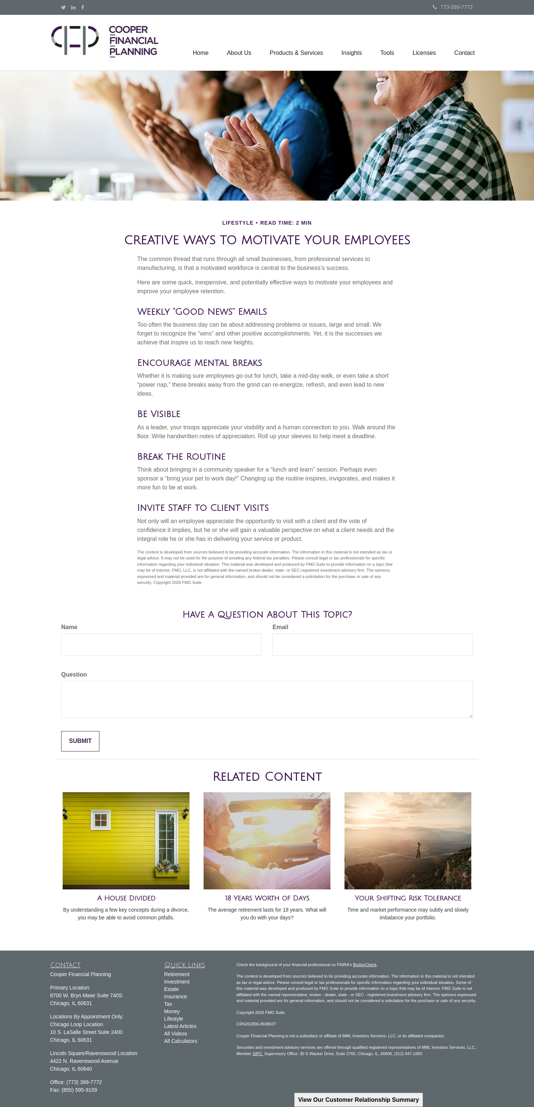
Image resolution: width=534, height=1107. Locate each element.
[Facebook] (82, 7)
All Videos (175, 1034)
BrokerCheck (365, 964)
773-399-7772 (453, 7)
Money (172, 1011)
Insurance (175, 996)
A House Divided (126, 898)
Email (281, 627)
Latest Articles (180, 1026)
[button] (238, 42)
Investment (176, 982)
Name (69, 627)
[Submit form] (80, 741)
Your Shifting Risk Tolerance (408, 898)
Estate (171, 989)
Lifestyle (173, 1019)
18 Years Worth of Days (267, 898)
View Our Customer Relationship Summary (358, 1100)
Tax (168, 1004)
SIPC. (258, 1053)
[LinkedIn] (73, 7)
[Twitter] (63, 7)
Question (74, 674)
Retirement (176, 974)
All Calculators (180, 1041)
